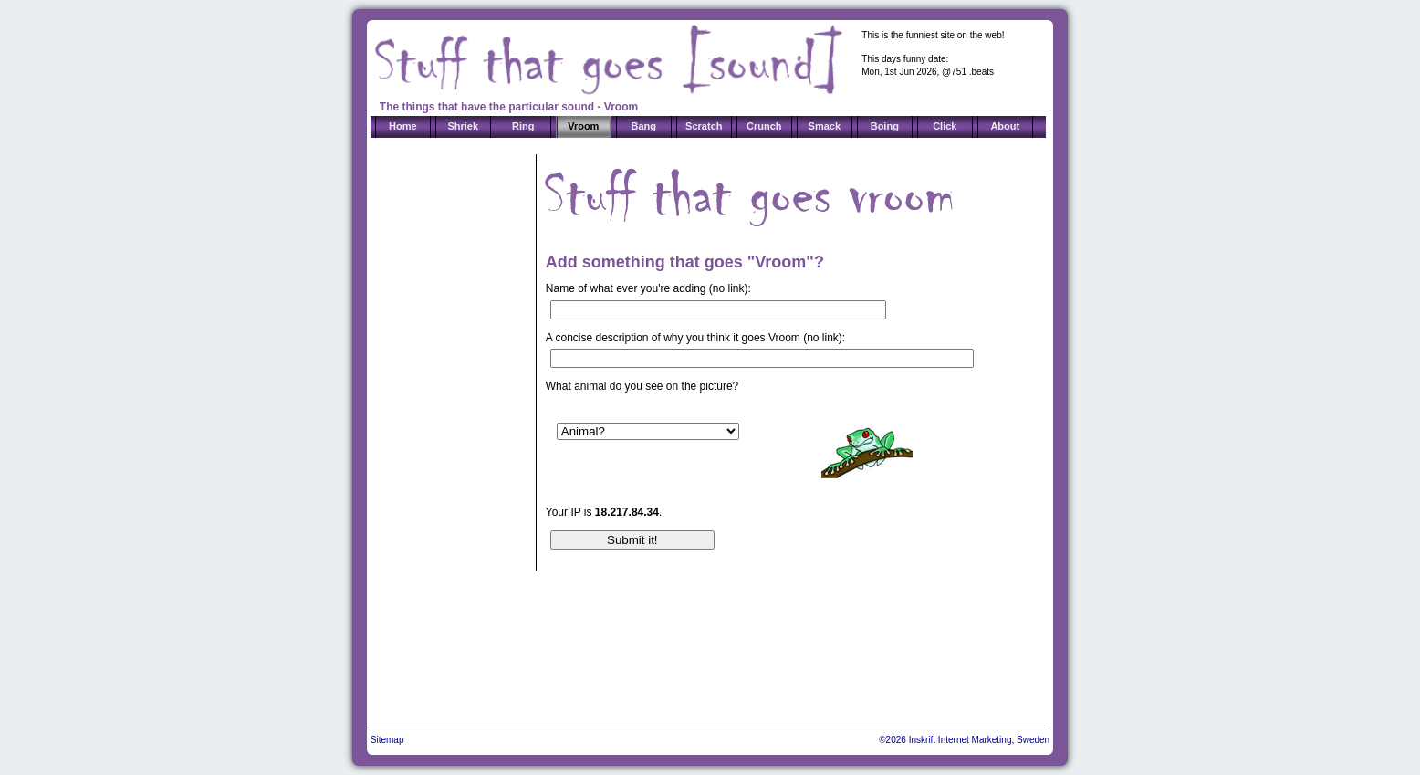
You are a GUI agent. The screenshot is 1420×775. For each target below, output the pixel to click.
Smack (825, 125)
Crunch (764, 125)
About (1004, 125)
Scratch (703, 125)
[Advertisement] (447, 427)
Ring (523, 125)
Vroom (583, 125)
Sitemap (387, 740)
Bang (644, 125)
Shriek (462, 125)
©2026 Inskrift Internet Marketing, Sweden (964, 740)
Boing (885, 125)
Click (944, 125)
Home (403, 125)
